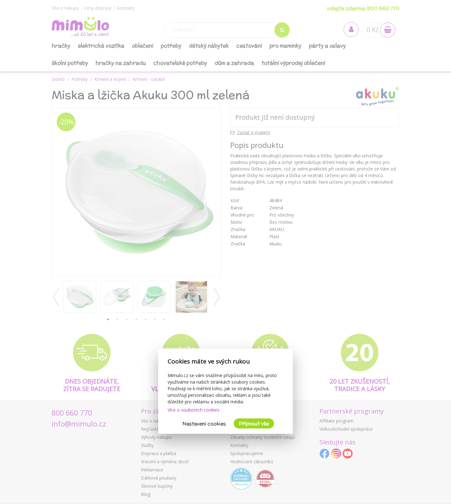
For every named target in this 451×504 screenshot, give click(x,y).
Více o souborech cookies (194, 410)
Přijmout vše (254, 423)
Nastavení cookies (204, 423)
